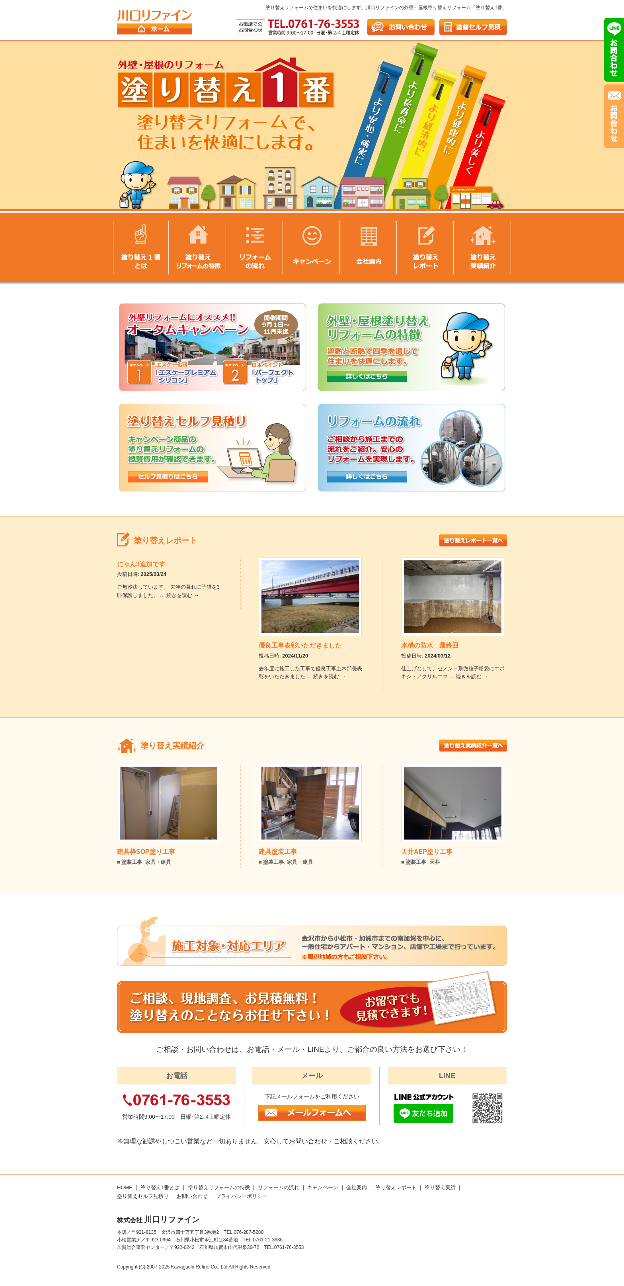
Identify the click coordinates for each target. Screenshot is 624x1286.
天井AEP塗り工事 (426, 851)
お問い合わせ (192, 1196)
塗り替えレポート (396, 1187)
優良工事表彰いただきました (300, 645)
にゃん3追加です (141, 564)
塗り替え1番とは (159, 1187)
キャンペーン (322, 1187)
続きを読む (182, 595)
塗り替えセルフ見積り (143, 1196)
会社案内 (356, 1187)
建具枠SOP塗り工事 (146, 851)
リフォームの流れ (278, 1187)
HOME (125, 1187)
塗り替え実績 (440, 1187)
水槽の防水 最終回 (429, 645)
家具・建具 (158, 862)
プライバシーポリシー (241, 1196)
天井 (434, 862)
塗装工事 (131, 862)
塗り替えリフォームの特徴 (219, 1187)
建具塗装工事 (278, 851)
